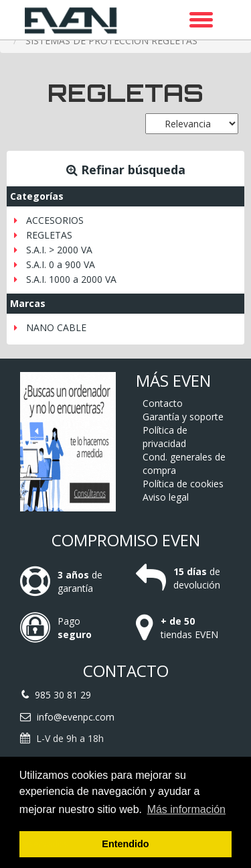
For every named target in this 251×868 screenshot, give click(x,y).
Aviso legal (166, 497)
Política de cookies (183, 483)
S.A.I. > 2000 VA (59, 249)
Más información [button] (186, 809)
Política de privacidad (165, 437)
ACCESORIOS (55, 220)
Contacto (163, 403)
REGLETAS (49, 235)
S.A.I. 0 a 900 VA (60, 264)
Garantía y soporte (183, 416)
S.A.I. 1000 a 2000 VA (71, 279)
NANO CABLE (56, 327)
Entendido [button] (125, 844)
